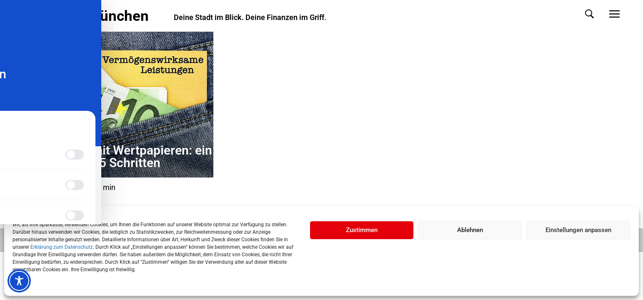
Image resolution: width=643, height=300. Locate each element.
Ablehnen (470, 230)
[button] (581, 14)
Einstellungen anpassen (578, 230)
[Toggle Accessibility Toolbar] (19, 281)
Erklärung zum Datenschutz (61, 247)
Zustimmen (362, 230)
